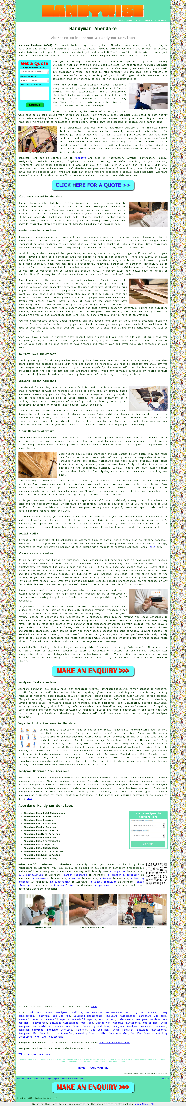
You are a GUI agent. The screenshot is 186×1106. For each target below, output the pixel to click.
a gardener (102, 885)
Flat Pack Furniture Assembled (53, 1033)
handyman (162, 65)
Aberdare (80, 158)
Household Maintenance (48, 1026)
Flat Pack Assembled (114, 1033)
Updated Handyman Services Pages (68, 1079)
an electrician (60, 882)
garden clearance (75, 875)
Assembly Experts (87, 1033)
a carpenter (117, 871)
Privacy (165, 1079)
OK (152, 1104)
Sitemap (20, 1079)
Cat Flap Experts (142, 1033)
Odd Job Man (107, 1019)
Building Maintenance (87, 1012)
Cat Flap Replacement (49, 1037)
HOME (121, 21)
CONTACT (148, 21)
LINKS (129, 21)
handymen (36, 689)
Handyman (118, 1026)
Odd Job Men (61, 1016)
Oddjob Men (103, 1023)
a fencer (105, 878)
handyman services (99, 168)
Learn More (141, 1104)
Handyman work (27, 158)
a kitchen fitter (62, 885)
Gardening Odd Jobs (152, 1016)
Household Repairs (30, 1019)
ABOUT (138, 21)
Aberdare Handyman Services (45, 806)
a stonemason (41, 878)
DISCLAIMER (160, 21)
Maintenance (114, 1012)
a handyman (49, 713)
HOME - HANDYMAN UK (93, 1067)
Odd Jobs (35, 1012)
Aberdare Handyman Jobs (114, 1042)
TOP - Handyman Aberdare (34, 1054)
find (28, 777)
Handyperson (39, 1023)
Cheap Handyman (56, 1012)
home (141, 864)
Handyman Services (148, 1019)
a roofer (74, 878)
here (29, 798)
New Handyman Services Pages (39, 1079)
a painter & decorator (123, 875)
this (152, 547)
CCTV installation (30, 875)
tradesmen (51, 889)
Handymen (43, 1016)
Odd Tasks (73, 1026)
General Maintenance (126, 1023)
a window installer (103, 882)
